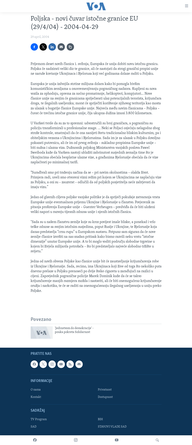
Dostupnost (105, 397)
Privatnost (105, 389)
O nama (36, 389)
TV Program (39, 419)
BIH (100, 419)
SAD (33, 426)
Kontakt (36, 397)
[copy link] (70, 47)
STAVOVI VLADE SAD (112, 426)
